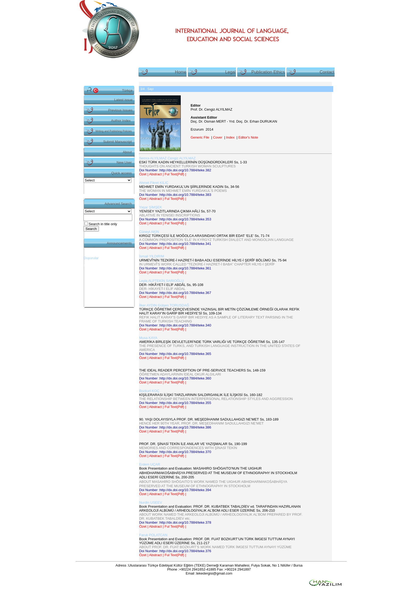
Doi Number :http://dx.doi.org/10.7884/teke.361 (175, 268)
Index (230, 137)
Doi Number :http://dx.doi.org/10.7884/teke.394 (175, 490)
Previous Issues (120, 110)
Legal (230, 72)
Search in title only (103, 224)
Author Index (121, 121)
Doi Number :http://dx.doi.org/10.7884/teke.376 (175, 551)
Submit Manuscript (117, 142)
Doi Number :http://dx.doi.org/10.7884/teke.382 (175, 170)
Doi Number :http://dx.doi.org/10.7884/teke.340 (175, 325)
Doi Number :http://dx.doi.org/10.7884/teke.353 (175, 219)
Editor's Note (248, 137)
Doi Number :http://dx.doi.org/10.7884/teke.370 (175, 452)
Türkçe (127, 90)
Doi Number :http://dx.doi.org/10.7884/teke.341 (175, 244)
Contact (327, 72)
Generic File (200, 137)
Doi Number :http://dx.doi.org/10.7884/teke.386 (175, 427)
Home (180, 72)
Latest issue (123, 100)
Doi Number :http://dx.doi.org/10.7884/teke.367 (175, 293)
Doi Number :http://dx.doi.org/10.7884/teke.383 (175, 195)
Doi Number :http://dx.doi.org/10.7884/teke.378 (175, 522)
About (127, 152)
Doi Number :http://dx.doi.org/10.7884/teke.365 (175, 354)
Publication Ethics (268, 72)
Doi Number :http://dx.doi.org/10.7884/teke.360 (175, 378)
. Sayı (147, 89)
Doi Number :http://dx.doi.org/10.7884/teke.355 (175, 403)
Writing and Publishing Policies (113, 131)
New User (124, 162)
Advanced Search (118, 204)
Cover (217, 137)
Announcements (119, 243)
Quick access (121, 173)
